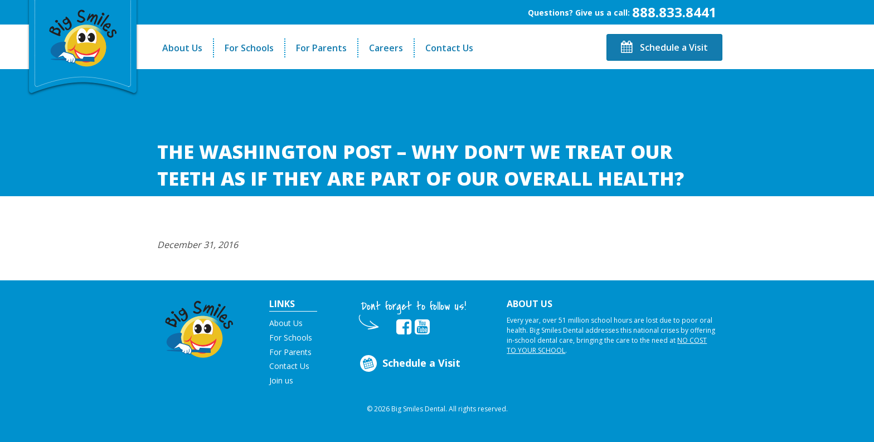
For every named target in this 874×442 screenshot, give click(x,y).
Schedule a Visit (664, 47)
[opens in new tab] (403, 327)
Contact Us (449, 48)
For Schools (249, 48)
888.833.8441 (674, 12)
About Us (182, 48)
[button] (199, 326)
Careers (386, 48)
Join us (281, 380)
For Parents (321, 48)
